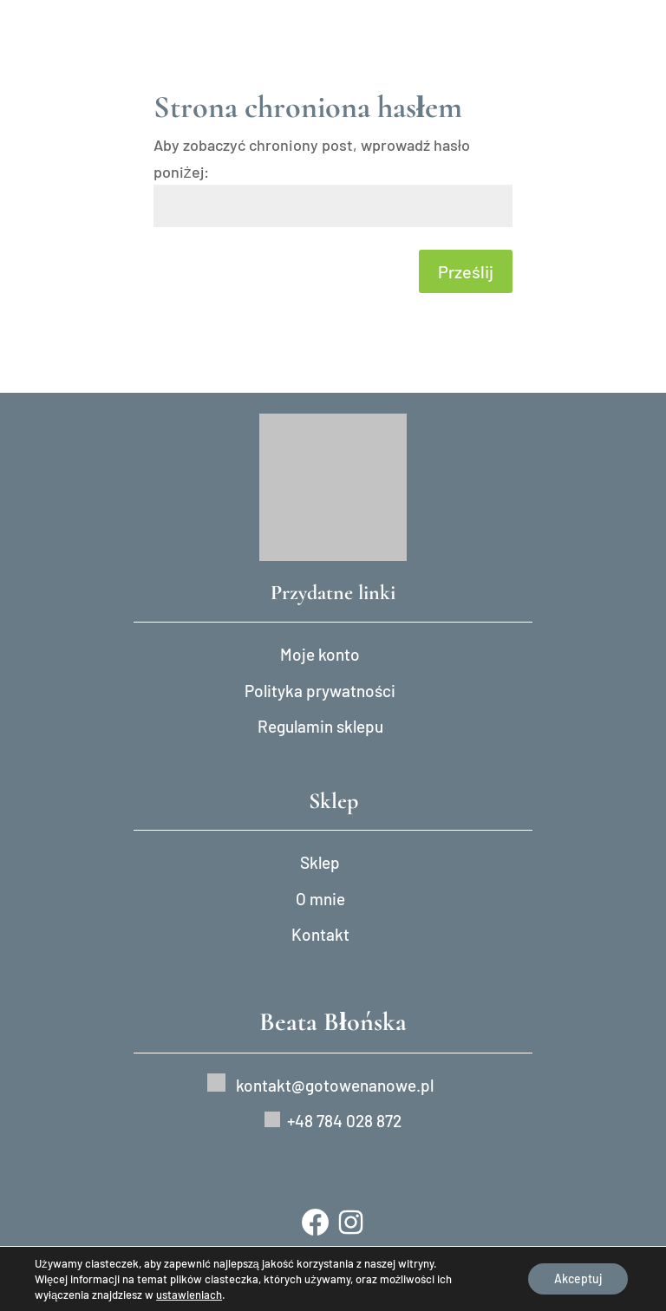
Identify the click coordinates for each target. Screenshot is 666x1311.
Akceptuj (578, 1278)
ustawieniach (189, 1294)
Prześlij (465, 271)
